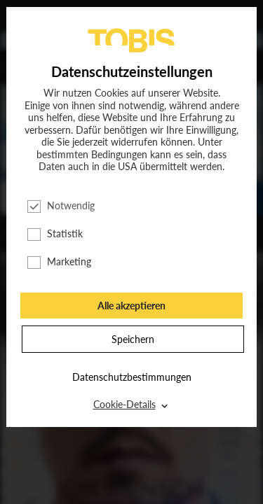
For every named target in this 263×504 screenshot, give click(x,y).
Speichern (133, 339)
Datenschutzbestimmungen (131, 377)
